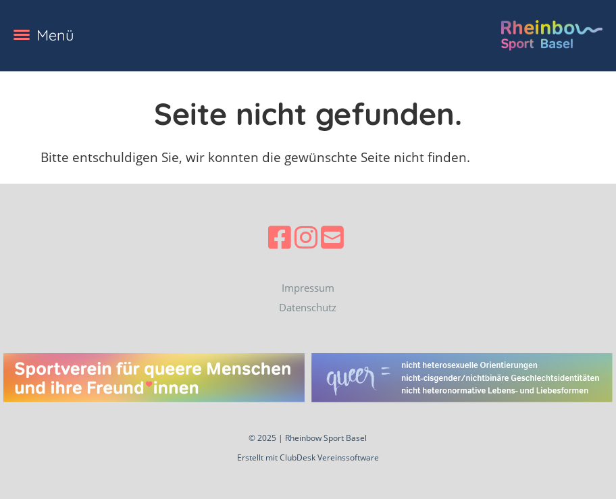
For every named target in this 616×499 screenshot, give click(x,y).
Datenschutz (307, 307)
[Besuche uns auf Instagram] (305, 237)
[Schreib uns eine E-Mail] (332, 237)
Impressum (308, 287)
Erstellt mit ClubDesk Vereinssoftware (308, 457)
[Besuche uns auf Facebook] (279, 237)
